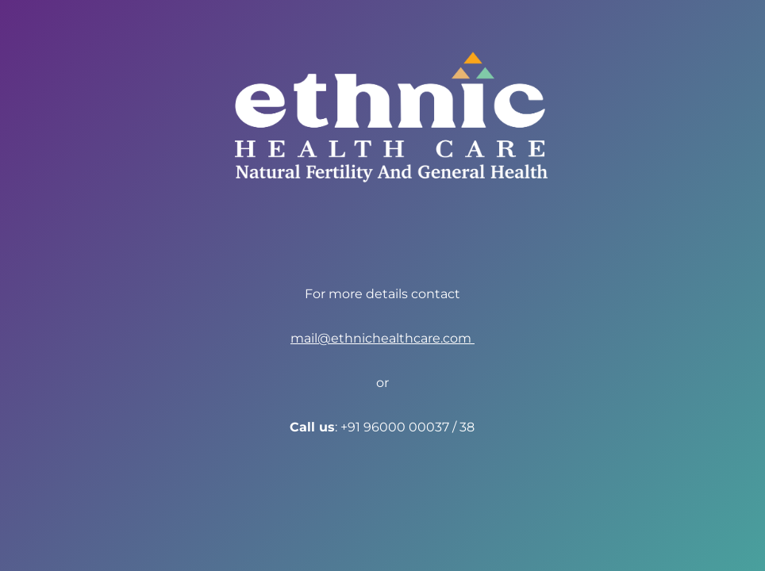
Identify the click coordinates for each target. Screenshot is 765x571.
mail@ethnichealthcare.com (382, 338)
